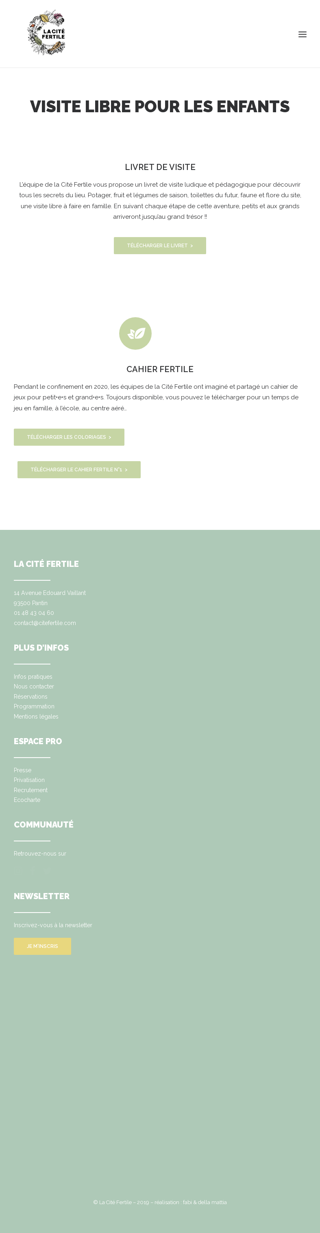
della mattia (212, 1202)
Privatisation (29, 780)
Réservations (31, 696)
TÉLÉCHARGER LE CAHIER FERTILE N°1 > (79, 470)
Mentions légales (36, 716)
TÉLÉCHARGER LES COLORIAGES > (69, 437)
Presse (22, 770)
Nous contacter (34, 686)
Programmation (34, 706)
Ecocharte (27, 800)
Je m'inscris (42, 946)
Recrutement (31, 790)
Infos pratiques (33, 676)
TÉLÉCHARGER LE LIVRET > (160, 245)
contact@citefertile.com (45, 623)
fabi (187, 1202)
